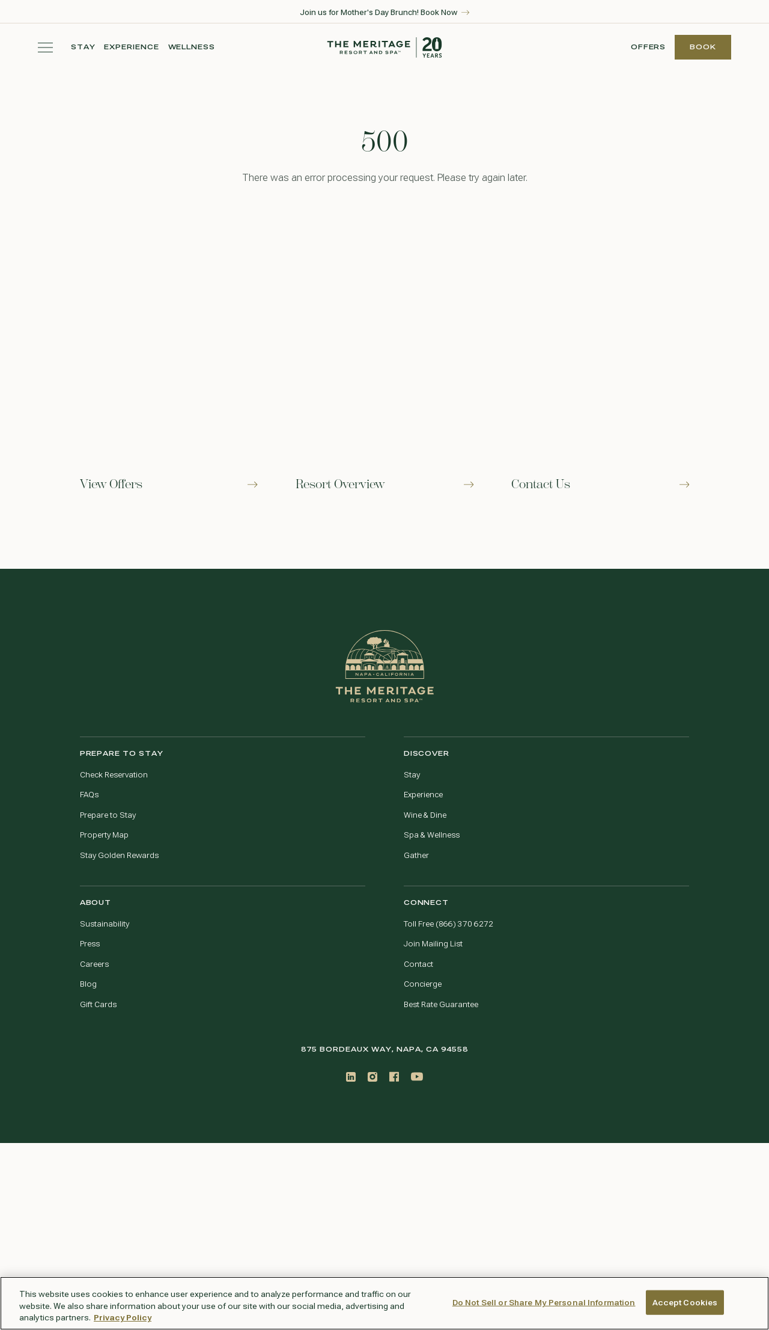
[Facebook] (394, 1076)
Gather (416, 855)
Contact (418, 964)
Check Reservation (114, 774)
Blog (88, 983)
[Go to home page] (384, 666)
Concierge (423, 983)
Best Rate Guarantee (441, 1004)
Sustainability (104, 923)
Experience (131, 47)
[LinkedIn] (351, 1077)
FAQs (89, 794)
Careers (94, 964)
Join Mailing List (433, 943)
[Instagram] (372, 1076)
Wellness (192, 47)
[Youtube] (417, 1076)
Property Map (104, 834)
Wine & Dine (425, 815)
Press (90, 943)
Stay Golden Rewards (119, 855)
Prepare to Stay (108, 815)
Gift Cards (98, 1004)
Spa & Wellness (432, 834)
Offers (648, 47)
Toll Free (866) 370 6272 (448, 923)
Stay (83, 47)
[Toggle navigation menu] (45, 47)
